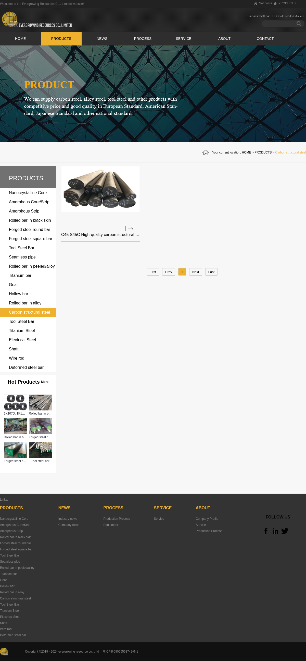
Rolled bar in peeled (42, 413)
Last (211, 272)
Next (195, 272)
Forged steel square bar (20, 461)
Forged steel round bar (44, 437)
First (153, 272)
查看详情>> (129, 228)
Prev (168, 272)
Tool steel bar (40, 461)
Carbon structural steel (290, 152)
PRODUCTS (263, 152)
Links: (4, 499)
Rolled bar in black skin (19, 437)
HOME (20, 39)
